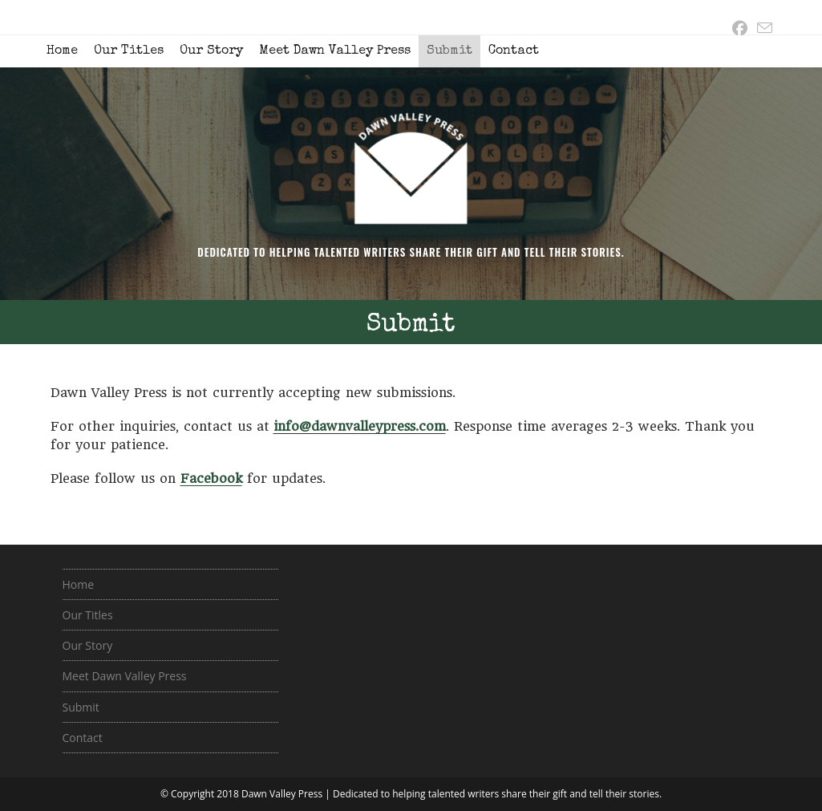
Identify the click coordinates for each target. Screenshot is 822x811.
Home (62, 51)
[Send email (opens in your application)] (762, 28)
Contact (513, 51)
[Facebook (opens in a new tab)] (739, 28)
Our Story (211, 51)
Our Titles (129, 51)
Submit (449, 51)
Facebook (211, 478)
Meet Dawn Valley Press (335, 51)
